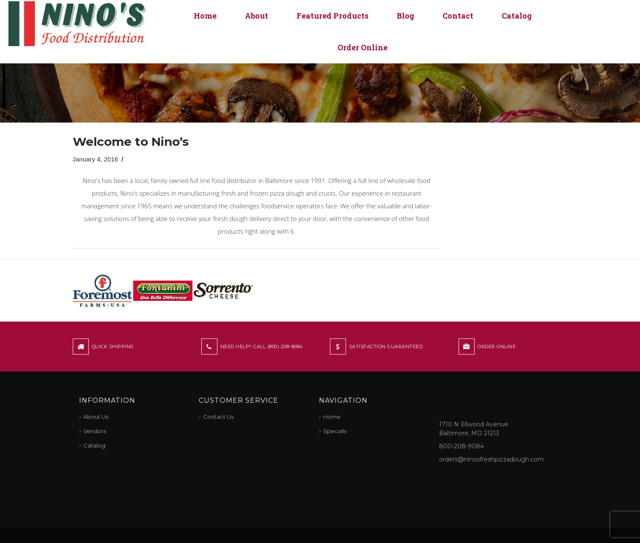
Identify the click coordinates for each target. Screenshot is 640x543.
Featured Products (332, 16)
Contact (457, 16)
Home (205, 16)
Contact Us (218, 416)
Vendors (94, 431)
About (256, 16)
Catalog (517, 16)
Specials (334, 431)
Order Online (362, 47)
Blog (405, 16)
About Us (95, 416)
